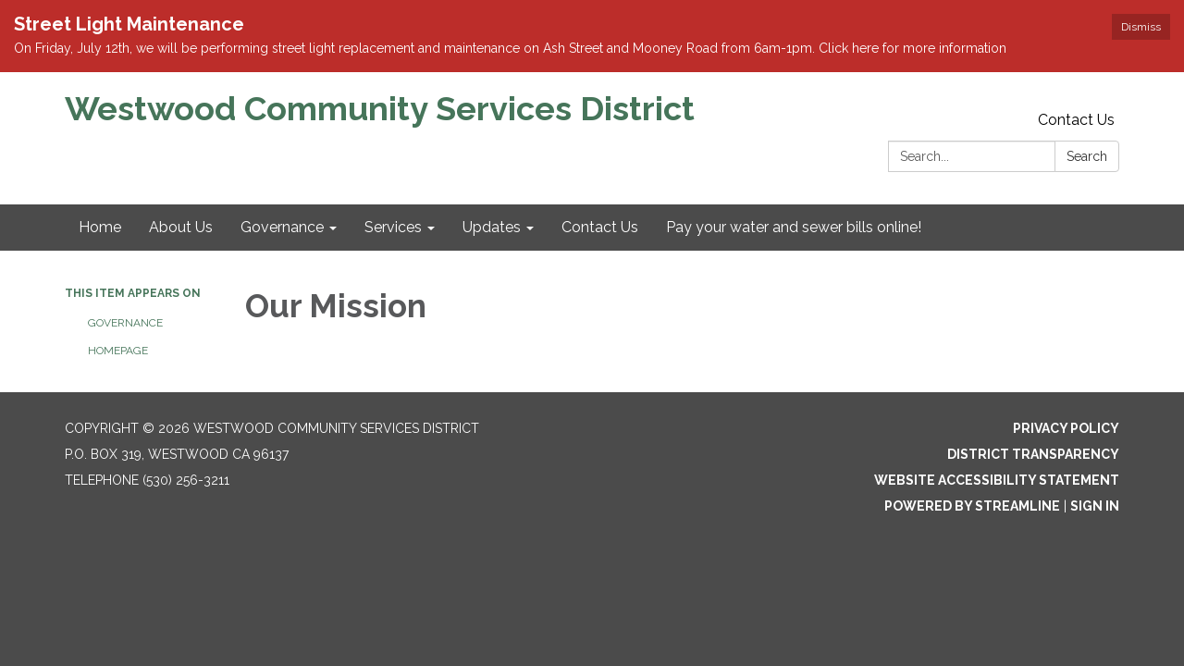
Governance (125, 322)
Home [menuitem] (100, 227)
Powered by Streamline (972, 506)
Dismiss (1141, 26)
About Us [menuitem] (181, 227)
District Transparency (1033, 454)
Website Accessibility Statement (996, 480)
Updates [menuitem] (491, 227)
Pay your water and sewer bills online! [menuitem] (793, 227)
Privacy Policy (1066, 428)
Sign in (1094, 506)
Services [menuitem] (393, 227)
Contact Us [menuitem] (599, 227)
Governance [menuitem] (282, 227)
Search (1087, 156)
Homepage (118, 350)
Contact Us (1076, 120)
